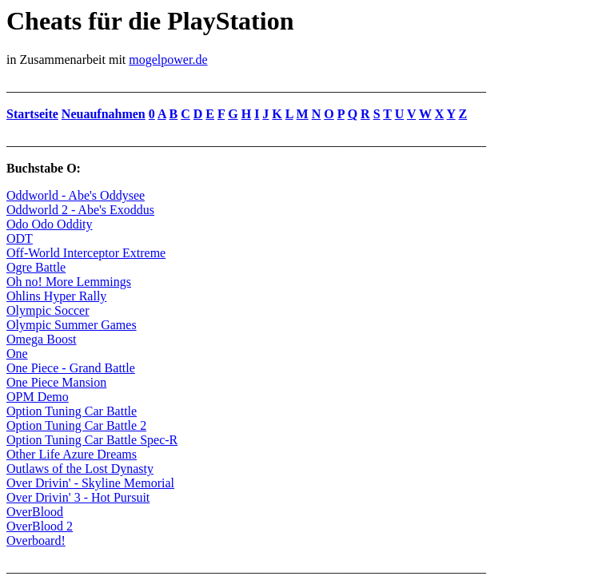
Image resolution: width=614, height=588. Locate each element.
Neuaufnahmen (104, 114)
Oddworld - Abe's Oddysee (75, 195)
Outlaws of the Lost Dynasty (80, 468)
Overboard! (36, 540)
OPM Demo (37, 396)
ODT (19, 238)
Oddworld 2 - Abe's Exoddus (80, 210)
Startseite (32, 114)
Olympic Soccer (48, 310)
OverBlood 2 (39, 526)
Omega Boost (41, 339)
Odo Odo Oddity (49, 224)
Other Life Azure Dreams (71, 454)
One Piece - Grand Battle (70, 368)
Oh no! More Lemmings (68, 281)
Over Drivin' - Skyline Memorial (90, 483)
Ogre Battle (36, 267)
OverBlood (34, 511)
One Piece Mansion (56, 382)
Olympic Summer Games (71, 325)
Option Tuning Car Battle (71, 411)
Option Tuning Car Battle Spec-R (91, 440)
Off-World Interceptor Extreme (85, 253)
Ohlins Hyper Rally (56, 296)
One (17, 353)
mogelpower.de (168, 59)
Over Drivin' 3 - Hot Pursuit (78, 497)
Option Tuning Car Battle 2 (76, 425)
